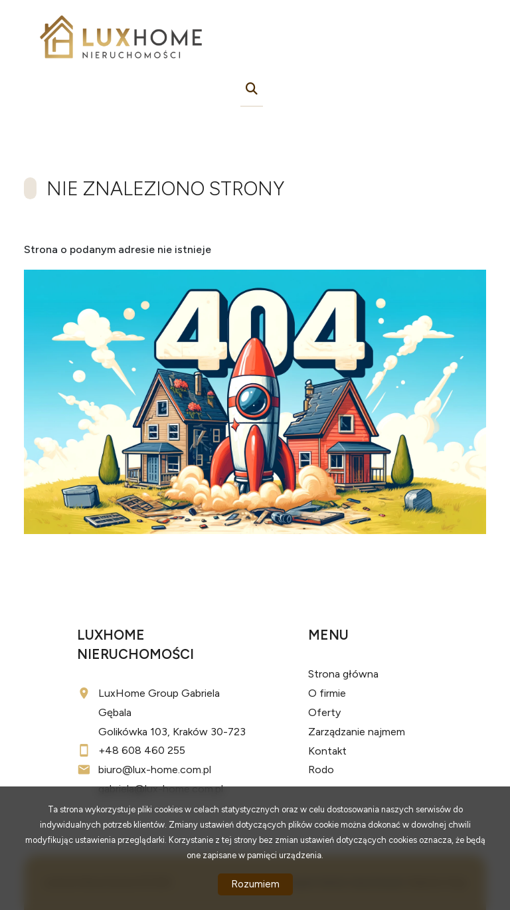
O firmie (327, 693)
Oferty (324, 712)
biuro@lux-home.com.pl (154, 769)
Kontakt (327, 751)
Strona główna (343, 674)
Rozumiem (255, 884)
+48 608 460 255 (141, 750)
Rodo (321, 769)
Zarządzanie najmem (356, 731)
